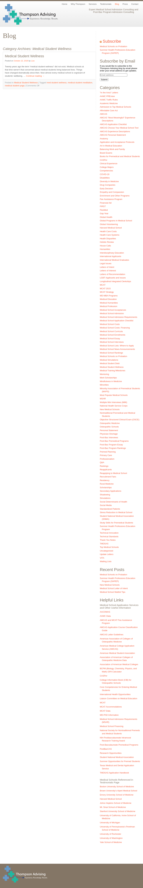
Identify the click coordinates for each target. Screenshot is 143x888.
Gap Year (104, 213)
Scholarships (106, 487)
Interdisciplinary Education (112, 253)
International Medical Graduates (114, 260)
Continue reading (35, 76)
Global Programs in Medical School (116, 220)
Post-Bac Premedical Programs (114, 441)
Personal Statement (109, 430)
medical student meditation (80, 82)
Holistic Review (107, 242)
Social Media (106, 505)
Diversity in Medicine (109, 181)
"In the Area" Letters (109, 92)
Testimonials (105, 4)
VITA (102, 558)
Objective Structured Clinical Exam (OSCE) (119, 419)
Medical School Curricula (111, 331)
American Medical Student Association (117, 653)
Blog (117, 4)
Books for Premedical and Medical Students (120, 156)
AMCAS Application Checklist (113, 124)
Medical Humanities (109, 303)
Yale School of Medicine (111, 842)
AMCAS (103, 114)
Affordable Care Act (109, 110)
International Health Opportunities (115, 694)
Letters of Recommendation (112, 274)
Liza (32, 61)
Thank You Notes (108, 540)
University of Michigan (110, 822)
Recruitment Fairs (108, 476)
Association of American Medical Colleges (119, 664)
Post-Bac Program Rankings (113, 448)
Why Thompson (78, 4)
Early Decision (106, 188)
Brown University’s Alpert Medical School (118, 790)
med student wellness (57, 82)
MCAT (103, 285)
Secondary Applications (110, 491)
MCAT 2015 (105, 288)
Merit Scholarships (108, 377)
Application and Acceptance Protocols (117, 142)
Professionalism (107, 459)
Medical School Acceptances (113, 310)
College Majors (107, 167)
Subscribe (112, 41)
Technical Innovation (109, 533)
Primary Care (106, 455)
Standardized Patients (110, 509)
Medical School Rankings (111, 353)
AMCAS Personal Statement (113, 135)
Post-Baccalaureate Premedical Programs (119, 745)
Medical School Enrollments (112, 335)
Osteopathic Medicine (110, 423)
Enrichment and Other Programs (115, 196)
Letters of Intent (107, 267)
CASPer (103, 160)
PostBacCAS (106, 749)
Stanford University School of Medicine (117, 811)
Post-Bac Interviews (109, 437)
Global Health (106, 217)
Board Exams (106, 153)
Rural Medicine (107, 484)
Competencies (106, 170)
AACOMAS (105, 612)
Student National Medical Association (117, 757)
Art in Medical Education (111, 146)
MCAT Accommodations (111, 707)
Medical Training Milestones (112, 370)
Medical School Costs (110, 324)
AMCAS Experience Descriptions (115, 131)
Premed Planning (108, 452)
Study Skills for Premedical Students (116, 523)
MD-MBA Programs (109, 295)
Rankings (104, 466)
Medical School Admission (112, 313)
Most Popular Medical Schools (114, 395)
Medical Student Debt (110, 363)
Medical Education (108, 299)
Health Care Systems (109, 235)
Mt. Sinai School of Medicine (113, 807)
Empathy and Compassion (112, 192)
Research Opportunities (111, 753)
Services (93, 4)
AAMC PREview (107, 96)
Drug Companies (107, 185)
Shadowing (105, 494)
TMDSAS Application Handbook (114, 773)
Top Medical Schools (109, 547)
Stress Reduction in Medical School (116, 512)
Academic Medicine (109, 103)
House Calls (105, 245)
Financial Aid (106, 203)
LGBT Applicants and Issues (113, 278)
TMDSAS (104, 543)
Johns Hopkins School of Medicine (115, 803)
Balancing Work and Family (112, 149)
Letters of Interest (108, 270)
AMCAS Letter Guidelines (111, 634)
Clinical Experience (108, 163)
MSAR (103, 398)
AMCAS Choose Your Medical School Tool (119, 128)
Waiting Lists (105, 561)
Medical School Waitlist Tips (112, 592)
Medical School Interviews (112, 342)
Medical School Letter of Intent (114, 588)
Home (64, 4)
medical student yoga (14, 85)
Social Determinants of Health (113, 502)
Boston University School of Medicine (117, 786)
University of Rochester (110, 834)
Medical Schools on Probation (113, 46)
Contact (134, 4)
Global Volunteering (109, 224)
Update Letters (106, 554)
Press (125, 4)
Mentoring (104, 374)
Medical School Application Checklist (116, 320)
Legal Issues (105, 263)
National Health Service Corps (113, 406)
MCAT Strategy (107, 292)
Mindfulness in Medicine (111, 381)
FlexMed (104, 210)
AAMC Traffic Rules (109, 100)
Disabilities (105, 178)
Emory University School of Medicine (116, 795)
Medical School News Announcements (117, 349)
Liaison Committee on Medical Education (118, 698)
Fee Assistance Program (111, 199)
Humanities (105, 249)
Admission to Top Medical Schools (115, 107)
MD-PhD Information (109, 715)
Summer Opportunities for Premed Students (120, 761)
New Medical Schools (110, 409)
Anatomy (104, 138)
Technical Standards (109, 536)
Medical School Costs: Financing (115, 328)
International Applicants (110, 256)
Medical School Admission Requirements (118, 317)
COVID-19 (104, 174)
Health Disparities (108, 238)
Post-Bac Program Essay (111, 444)
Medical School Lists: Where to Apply (117, 345)
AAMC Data (105, 616)
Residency (105, 480)
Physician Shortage (109, 434)
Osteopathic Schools (109, 427)
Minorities (104, 385)
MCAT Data (105, 711)
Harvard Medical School (111, 228)
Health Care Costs (108, 231)
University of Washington (111, 838)
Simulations (105, 498)
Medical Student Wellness (24, 56)
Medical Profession (108, 306)
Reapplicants (106, 469)
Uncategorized (106, 551)
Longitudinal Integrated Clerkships (115, 281)
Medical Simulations (109, 360)
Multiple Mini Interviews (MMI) (113, 402)
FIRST (103, 206)
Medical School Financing (111, 726)
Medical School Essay (110, 338)
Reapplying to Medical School (113, 473)
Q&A (102, 462)
